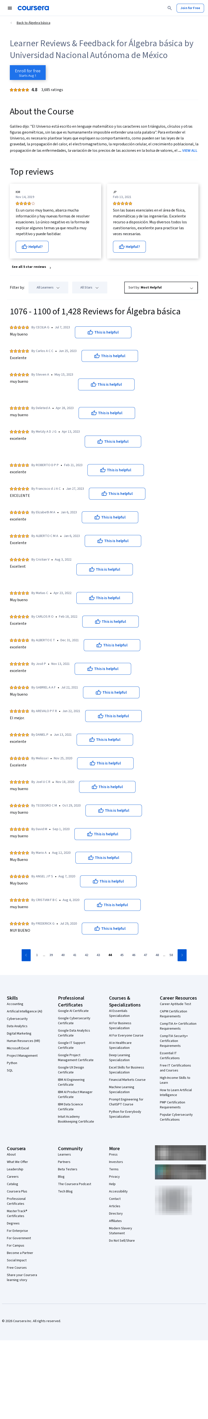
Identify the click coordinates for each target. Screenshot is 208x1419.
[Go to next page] (182, 955)
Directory (116, 1213)
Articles (114, 1206)
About (11, 1154)
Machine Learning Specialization (121, 1090)
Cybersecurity (17, 1018)
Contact (115, 1198)
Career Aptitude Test (175, 1004)
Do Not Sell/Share (122, 1240)
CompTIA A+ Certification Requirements (178, 1026)
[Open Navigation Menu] (10, 8)
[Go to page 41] (74, 955)
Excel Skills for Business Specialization (126, 1070)
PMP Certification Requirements (172, 1105)
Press (113, 1154)
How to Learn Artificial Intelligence (176, 1093)
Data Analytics (17, 1026)
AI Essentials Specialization (119, 1013)
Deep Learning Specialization (119, 1058)
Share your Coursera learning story (22, 1277)
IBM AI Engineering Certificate (71, 1082)
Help (112, 1184)
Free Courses (17, 1267)
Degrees (13, 1223)
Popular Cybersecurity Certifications (176, 1117)
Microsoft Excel (18, 1048)
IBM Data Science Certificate (70, 1107)
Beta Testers (67, 1169)
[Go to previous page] (26, 955)
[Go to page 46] (133, 955)
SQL (10, 1070)
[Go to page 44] (110, 955)
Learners (64, 1154)
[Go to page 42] (86, 955)
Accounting (15, 1004)
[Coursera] (33, 8)
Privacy (114, 1176)
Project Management (22, 1055)
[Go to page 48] (157, 955)
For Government (19, 1238)
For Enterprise (17, 1230)
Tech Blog (65, 1191)
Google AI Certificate (73, 1010)
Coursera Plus (17, 1191)
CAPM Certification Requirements (173, 1014)
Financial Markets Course (127, 1079)
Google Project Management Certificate (76, 1058)
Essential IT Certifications (170, 1056)
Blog (61, 1176)
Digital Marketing (19, 1033)
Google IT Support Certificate (71, 1045)
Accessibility (118, 1191)
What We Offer (17, 1162)
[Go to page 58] (171, 955)
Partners (64, 1162)
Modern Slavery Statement (120, 1231)
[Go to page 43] (98, 955)
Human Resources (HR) (23, 1040)
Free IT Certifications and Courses (175, 1068)
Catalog (12, 1184)
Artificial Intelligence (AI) (24, 1011)
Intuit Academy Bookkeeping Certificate (76, 1119)
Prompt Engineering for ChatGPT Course (126, 1102)
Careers (13, 1176)
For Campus (15, 1245)
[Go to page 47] (145, 955)
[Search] (170, 8)
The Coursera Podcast (74, 1184)
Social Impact (17, 1260)
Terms (114, 1169)
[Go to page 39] (51, 955)
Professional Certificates (16, 1201)
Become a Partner (20, 1253)
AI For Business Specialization (120, 1026)
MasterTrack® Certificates (17, 1214)
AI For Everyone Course (126, 1035)
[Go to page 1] (37, 955)
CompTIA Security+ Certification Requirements (174, 1041)
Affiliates (115, 1221)
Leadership (15, 1169)
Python (12, 1063)
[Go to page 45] (121, 955)
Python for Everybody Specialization (125, 1114)
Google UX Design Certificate (71, 1070)
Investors (116, 1162)
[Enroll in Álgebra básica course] (28, 72)
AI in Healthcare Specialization (120, 1045)
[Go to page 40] (62, 955)
